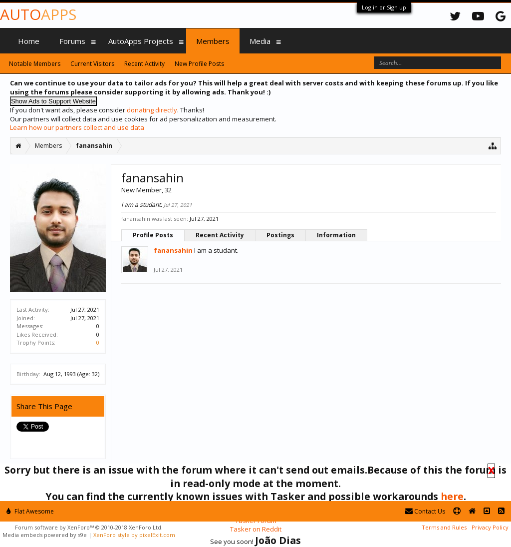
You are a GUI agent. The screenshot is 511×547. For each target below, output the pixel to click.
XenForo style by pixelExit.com (134, 535)
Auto (38, 14)
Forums (72, 41)
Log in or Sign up (384, 7)
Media (260, 41)
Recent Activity (220, 235)
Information (336, 235)
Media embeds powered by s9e (44, 535)
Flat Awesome (30, 511)
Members (213, 41)
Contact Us (425, 511)
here (452, 496)
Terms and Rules (444, 527)
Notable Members (34, 63)
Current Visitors (92, 63)
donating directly (152, 109)
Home (28, 41)
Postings (280, 235)
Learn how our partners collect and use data (77, 127)
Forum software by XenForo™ (89, 527)
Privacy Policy (490, 527)
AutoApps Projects (140, 41)
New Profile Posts (199, 63)
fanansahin (173, 250)
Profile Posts (153, 235)
